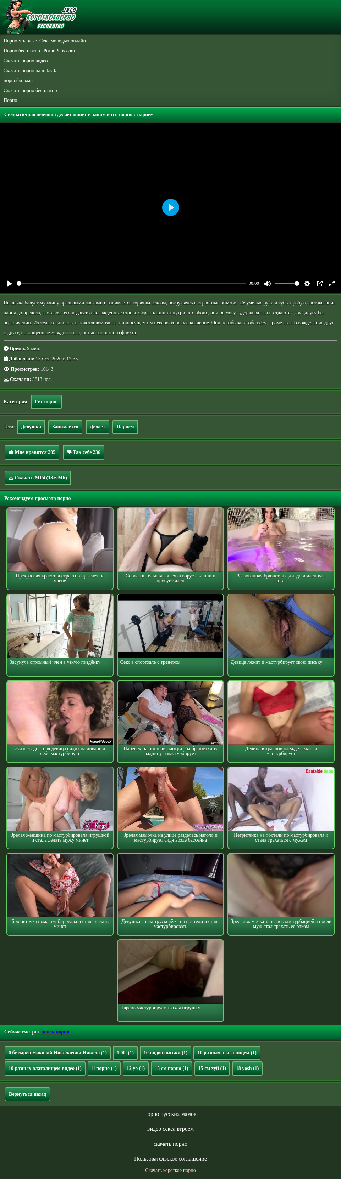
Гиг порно (46, 401)
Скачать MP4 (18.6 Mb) (38, 478)
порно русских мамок (170, 1114)
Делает (97, 426)
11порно (104, 1068)
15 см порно (171, 1068)
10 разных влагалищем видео (45, 1068)
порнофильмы (18, 80)
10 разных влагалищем (226, 1052)
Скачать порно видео (26, 60)
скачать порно (170, 1144)
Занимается (65, 426)
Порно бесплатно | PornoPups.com (39, 50)
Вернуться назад (27, 1094)
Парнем (125, 426)
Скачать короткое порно (170, 1170)
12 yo (136, 1068)
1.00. (125, 1052)
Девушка (31, 426)
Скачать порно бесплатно (30, 90)
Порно (10, 100)
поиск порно (55, 1032)
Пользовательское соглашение (170, 1159)
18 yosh (247, 1068)
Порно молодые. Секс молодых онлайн (45, 41)
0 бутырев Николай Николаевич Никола (58, 1052)
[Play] (9, 283)
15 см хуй (212, 1068)
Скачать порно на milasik (30, 70)
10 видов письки (166, 1052)
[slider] (131, 283)
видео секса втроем (170, 1129)
